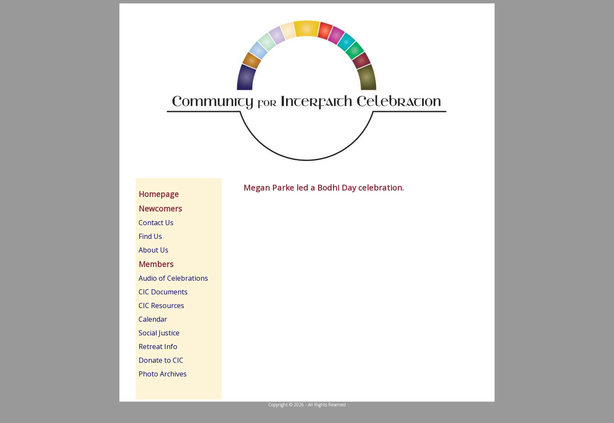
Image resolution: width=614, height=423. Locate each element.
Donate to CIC (161, 360)
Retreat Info (158, 346)
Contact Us (156, 222)
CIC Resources (161, 305)
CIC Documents (163, 292)
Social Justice (159, 333)
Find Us (150, 236)
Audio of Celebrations (173, 278)
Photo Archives (163, 374)
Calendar (153, 319)
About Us (153, 250)
